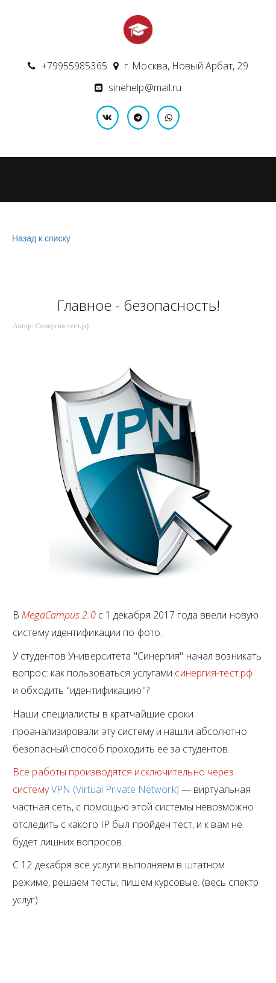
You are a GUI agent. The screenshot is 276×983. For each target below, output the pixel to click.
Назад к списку (40, 239)
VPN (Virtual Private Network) (115, 789)
